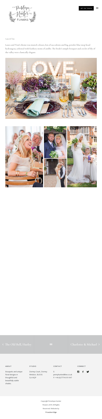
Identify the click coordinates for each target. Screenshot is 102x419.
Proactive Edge (51, 412)
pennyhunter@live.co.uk (62, 374)
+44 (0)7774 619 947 (63, 377)
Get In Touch (86, 8)
